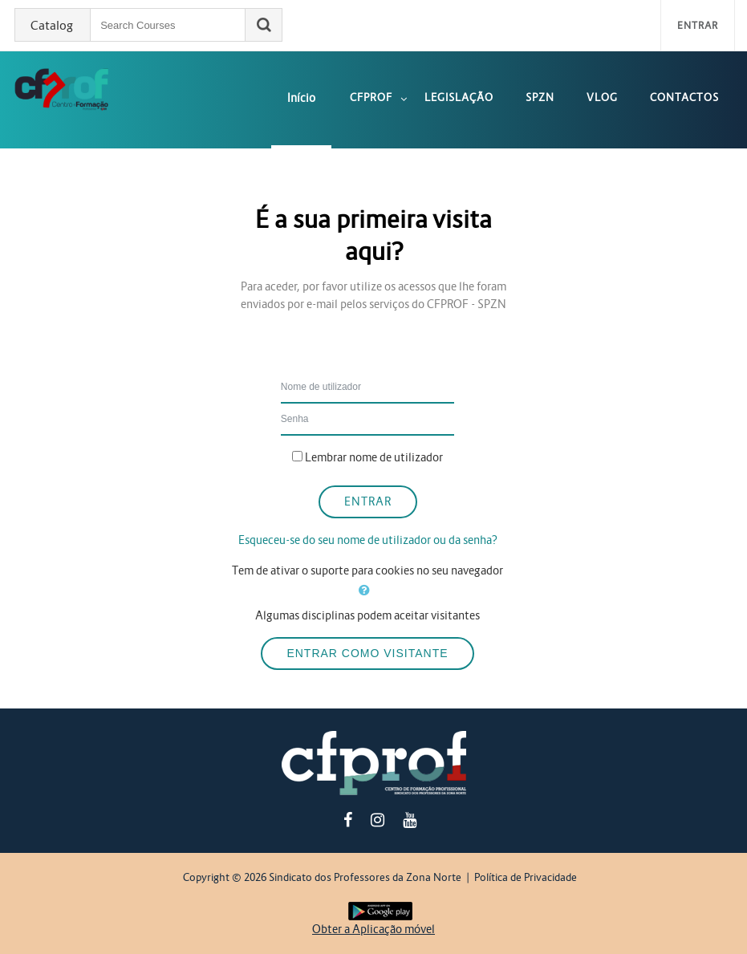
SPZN (540, 97)
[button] (367, 591)
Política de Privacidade (525, 877)
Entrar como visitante (367, 653)
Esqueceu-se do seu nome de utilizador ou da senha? (367, 540)
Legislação (458, 97)
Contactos (684, 97)
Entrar (697, 25)
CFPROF (371, 97)
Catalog (51, 25)
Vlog (602, 97)
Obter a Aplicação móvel (373, 929)
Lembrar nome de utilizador (374, 457)
